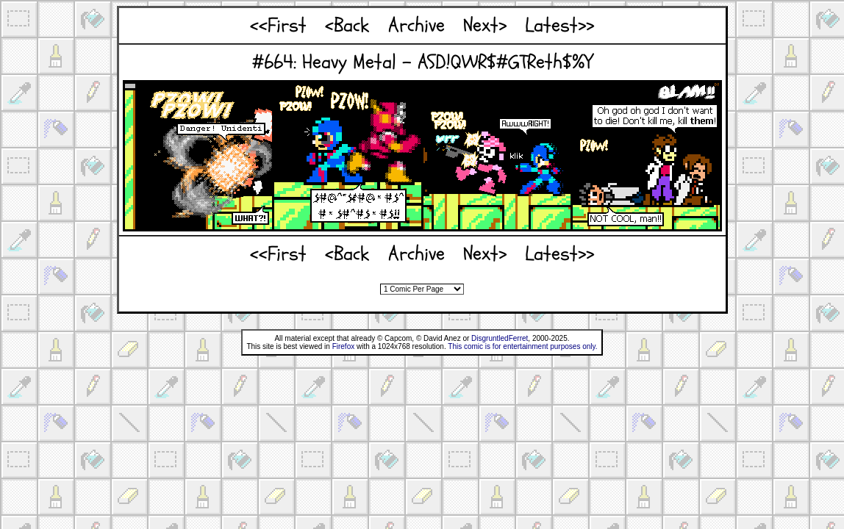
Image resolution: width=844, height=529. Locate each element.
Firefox (343, 346)
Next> (485, 25)
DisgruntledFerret (499, 338)
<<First (278, 25)
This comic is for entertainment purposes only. (522, 346)
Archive (416, 25)
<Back (347, 25)
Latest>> (559, 25)
